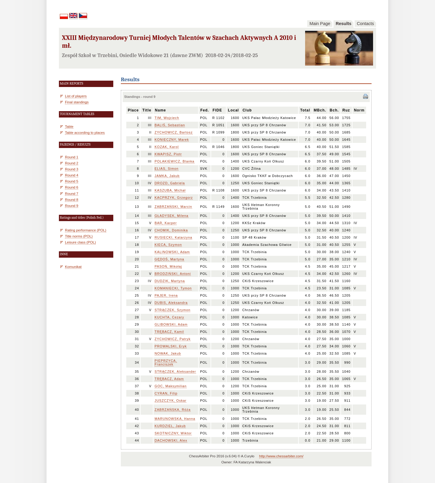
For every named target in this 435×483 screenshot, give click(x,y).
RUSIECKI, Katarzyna (173, 237)
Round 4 (71, 175)
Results (343, 23)
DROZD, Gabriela (170, 183)
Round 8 (71, 199)
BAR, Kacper (166, 223)
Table (69, 126)
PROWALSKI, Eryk (171, 346)
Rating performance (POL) (85, 230)
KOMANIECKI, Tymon (173, 288)
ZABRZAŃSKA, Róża (173, 409)
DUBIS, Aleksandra (171, 302)
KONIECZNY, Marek (172, 139)
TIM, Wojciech (167, 118)
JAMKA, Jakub (167, 176)
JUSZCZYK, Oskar (171, 400)
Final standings (77, 102)
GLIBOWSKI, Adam (171, 324)
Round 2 (71, 163)
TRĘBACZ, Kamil (169, 331)
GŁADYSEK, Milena (171, 215)
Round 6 (71, 187)
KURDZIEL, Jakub (170, 426)
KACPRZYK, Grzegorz (174, 197)
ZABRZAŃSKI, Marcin (173, 206)
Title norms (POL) (79, 236)
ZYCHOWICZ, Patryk (173, 339)
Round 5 (71, 181)
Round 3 (71, 169)
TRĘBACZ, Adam (169, 379)
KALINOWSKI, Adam (172, 252)
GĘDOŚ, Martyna (169, 259)
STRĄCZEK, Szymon (173, 310)
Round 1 (71, 157)
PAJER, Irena (166, 295)
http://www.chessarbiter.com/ (281, 456)
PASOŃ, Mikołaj (168, 266)
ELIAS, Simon (167, 168)
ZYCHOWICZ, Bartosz (174, 132)
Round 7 (71, 193)
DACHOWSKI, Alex (171, 440)
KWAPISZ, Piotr (168, 154)
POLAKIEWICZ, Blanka (175, 161)
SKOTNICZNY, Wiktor (173, 433)
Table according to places (85, 132)
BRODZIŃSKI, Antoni (173, 273)
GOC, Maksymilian (171, 386)
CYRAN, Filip (166, 393)
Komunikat (73, 267)
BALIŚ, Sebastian (170, 125)
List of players (76, 96)
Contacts (365, 23)
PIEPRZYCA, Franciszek (166, 362)
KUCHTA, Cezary (169, 317)
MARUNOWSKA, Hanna (175, 418)
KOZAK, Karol (167, 147)
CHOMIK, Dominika (171, 230)
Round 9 (71, 206)
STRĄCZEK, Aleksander (175, 371)
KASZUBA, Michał (170, 190)
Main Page (319, 23)
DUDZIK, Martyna (170, 281)
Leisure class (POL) (80, 242)
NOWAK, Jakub (168, 353)
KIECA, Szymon (168, 244)
